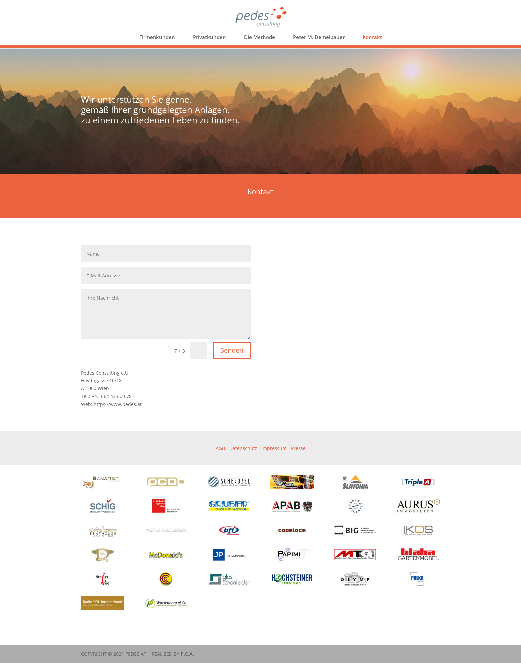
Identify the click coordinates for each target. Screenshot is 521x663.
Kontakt (372, 37)
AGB (220, 448)
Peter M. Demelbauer (319, 37)
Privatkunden (209, 37)
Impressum (274, 448)
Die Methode (259, 37)
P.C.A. (187, 654)
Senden (231, 350)
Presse (298, 448)
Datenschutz (243, 448)
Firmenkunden (157, 37)
